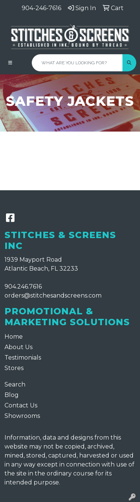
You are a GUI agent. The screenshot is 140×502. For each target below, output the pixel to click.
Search (14, 384)
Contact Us (20, 405)
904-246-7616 (41, 8)
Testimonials (22, 357)
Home (13, 336)
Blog (11, 394)
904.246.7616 (23, 286)
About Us (18, 347)
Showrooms (22, 415)
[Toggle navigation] (10, 63)
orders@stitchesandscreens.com (53, 295)
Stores (14, 368)
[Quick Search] (77, 62)
